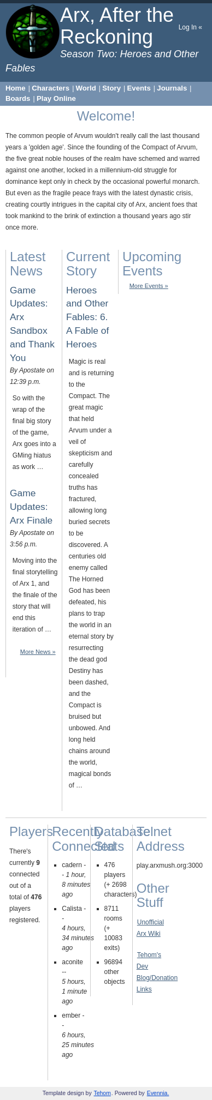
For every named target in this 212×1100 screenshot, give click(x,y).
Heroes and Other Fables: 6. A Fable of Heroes (87, 317)
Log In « (190, 27)
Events (139, 88)
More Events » (148, 285)
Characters (50, 88)
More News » (38, 651)
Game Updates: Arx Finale (31, 507)
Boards (17, 98)
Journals (172, 88)
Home (15, 88)
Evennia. (158, 1093)
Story (111, 88)
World (86, 88)
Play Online (56, 98)
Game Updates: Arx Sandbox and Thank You (32, 324)
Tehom (102, 1093)
